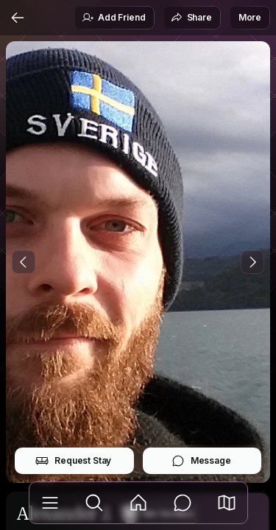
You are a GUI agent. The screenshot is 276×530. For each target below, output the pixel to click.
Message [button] (201, 460)
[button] (227, 503)
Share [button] (191, 18)
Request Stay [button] (73, 460)
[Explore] (94, 503)
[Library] (50, 503)
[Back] (17, 17)
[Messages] (182, 503)
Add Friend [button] (113, 18)
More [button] (249, 17)
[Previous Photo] (23, 262)
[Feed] (138, 503)
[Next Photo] (252, 262)
